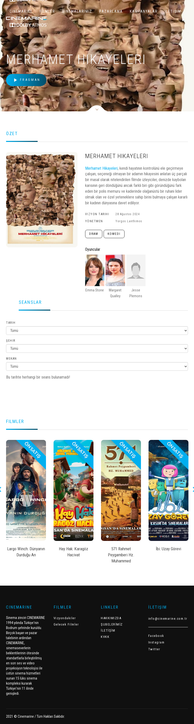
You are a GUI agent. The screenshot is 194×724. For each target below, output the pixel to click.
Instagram (156, 642)
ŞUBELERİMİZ (112, 624)
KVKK (105, 637)
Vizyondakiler (65, 618)
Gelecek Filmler (66, 624)
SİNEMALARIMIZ (77, 11)
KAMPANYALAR (144, 11)
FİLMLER (47, 11)
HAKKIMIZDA (111, 618)
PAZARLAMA (111, 11)
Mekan (11, 358)
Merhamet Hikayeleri (101, 168)
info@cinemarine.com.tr (167, 618)
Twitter (154, 649)
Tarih (11, 322)
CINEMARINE (21, 11)
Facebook (156, 636)
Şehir (10, 340)
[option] (26, 500)
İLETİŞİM (173, 11)
